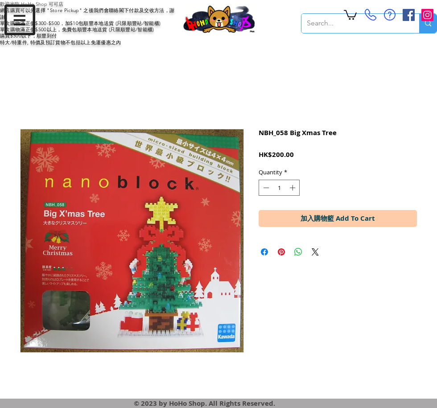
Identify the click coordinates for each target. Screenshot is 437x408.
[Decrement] (265, 187)
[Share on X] (315, 252)
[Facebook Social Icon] (409, 15)
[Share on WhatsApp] (298, 252)
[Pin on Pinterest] (281, 252)
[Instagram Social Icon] (427, 15)
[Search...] (353, 23)
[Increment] (293, 187)
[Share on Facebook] (264, 252)
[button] (19, 19)
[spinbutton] (279, 187)
